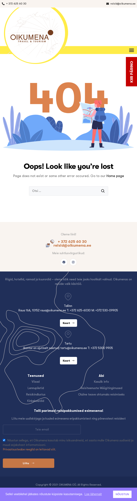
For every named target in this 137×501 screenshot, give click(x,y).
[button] (132, 50)
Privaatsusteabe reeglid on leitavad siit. (29, 449)
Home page (115, 176)
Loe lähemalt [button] (93, 494)
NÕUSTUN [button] (122, 494)
